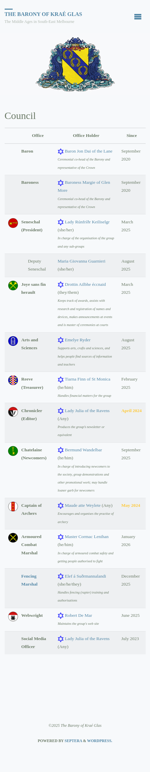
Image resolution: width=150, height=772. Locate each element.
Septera (73, 741)
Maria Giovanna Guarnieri (81, 261)
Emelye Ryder (77, 339)
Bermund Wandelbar (83, 449)
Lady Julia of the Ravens (87, 410)
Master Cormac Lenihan (86, 536)
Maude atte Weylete (82, 505)
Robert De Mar (78, 615)
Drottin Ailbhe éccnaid (85, 284)
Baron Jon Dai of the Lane (88, 151)
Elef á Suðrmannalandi (85, 576)
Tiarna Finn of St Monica (87, 379)
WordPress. (99, 741)
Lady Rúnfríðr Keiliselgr (87, 221)
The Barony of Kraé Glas (43, 14)
